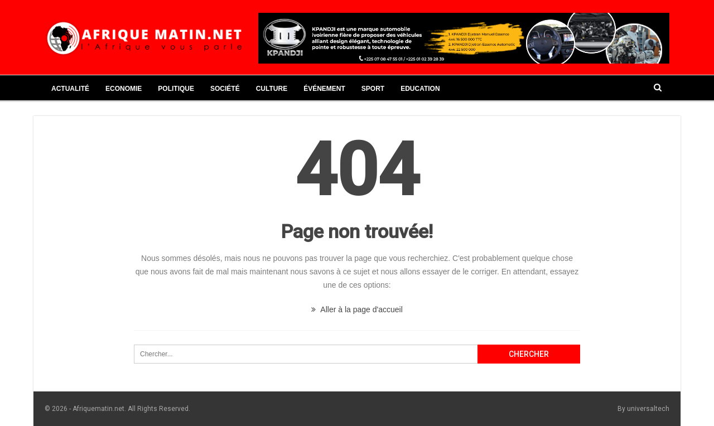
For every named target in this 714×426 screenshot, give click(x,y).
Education (420, 89)
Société (225, 89)
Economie (123, 89)
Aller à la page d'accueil (357, 309)
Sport (372, 89)
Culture (271, 89)
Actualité (70, 89)
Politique (176, 89)
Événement (324, 89)
